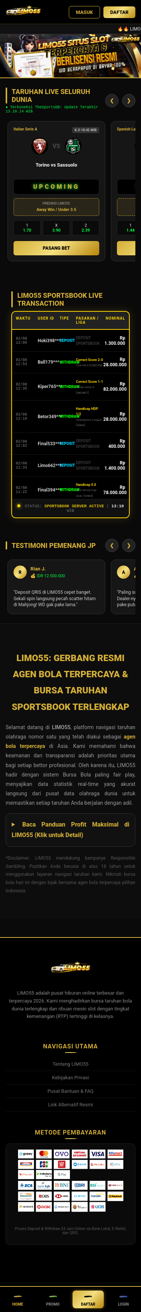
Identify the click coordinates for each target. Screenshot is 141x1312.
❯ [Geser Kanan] (129, 102)
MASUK (84, 12)
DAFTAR (119, 12)
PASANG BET (56, 250)
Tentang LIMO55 (71, 1068)
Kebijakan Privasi (70, 1082)
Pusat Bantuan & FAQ (70, 1095)
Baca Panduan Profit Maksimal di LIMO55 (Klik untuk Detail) (70, 834)
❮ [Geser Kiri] (112, 102)
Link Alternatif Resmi (70, 1109)
